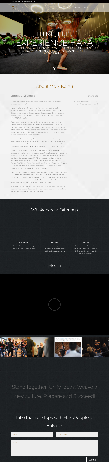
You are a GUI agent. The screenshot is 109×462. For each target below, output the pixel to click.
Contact (95, 8)
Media (86, 8)
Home (61, 8)
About (69, 8)
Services (77, 8)
